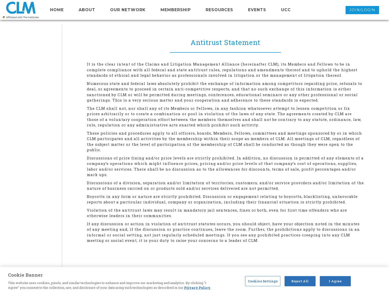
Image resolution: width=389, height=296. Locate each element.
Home (57, 9)
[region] (194, 281)
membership (176, 9)
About (87, 9)
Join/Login (362, 9)
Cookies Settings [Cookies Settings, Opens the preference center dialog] (263, 281)
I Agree (335, 281)
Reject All (300, 281)
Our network (128, 9)
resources (219, 9)
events (257, 9)
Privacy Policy (197, 287)
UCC (286, 9)
